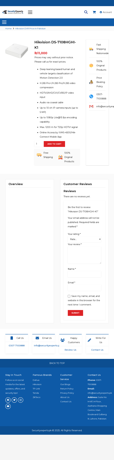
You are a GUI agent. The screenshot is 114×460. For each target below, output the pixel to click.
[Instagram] (20, 400)
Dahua (36, 380)
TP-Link (36, 388)
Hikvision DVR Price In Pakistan (30, 28)
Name (72, 269)
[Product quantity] (38, 144)
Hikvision (37, 384)
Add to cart (54, 144)
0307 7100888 (17, 345)
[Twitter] (14, 400)
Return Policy (66, 388)
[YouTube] (8, 406)
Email (71, 282)
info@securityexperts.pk (47, 345)
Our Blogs (65, 384)
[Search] (86, 12)
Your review (75, 244)
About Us (64, 397)
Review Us (70, 349)
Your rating (74, 234)
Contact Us (97, 349)
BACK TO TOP (57, 363)
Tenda (36, 393)
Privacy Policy (67, 393)
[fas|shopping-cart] (95, 12)
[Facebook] (8, 400)
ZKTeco (36, 397)
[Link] (12, 12)
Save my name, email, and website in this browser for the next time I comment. (84, 300)
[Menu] (30, 12)
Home (8, 28)
